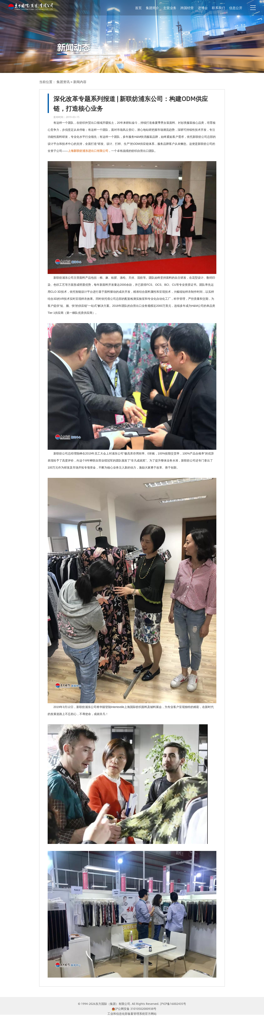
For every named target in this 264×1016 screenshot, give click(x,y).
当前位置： (47, 81)
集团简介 (152, 7)
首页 (138, 7)
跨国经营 (187, 7)
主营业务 (169, 7)
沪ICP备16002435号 (173, 1003)
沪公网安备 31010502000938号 (134, 1008)
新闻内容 (79, 81)
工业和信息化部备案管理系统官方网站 (132, 1013)
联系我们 (218, 7)
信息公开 (235, 7)
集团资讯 (64, 81)
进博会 (203, 7)
